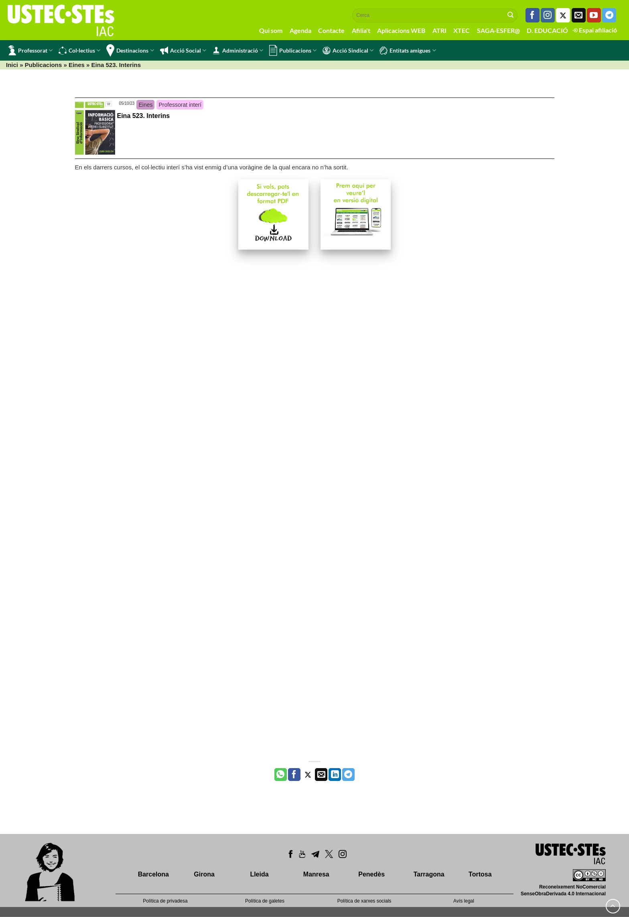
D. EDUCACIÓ (547, 30)
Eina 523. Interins (143, 115)
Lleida (259, 874)
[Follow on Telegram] (609, 15)
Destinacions (130, 50)
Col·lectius (79, 51)
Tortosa (480, 874)
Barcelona (153, 874)
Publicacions (293, 50)
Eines (77, 64)
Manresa (316, 874)
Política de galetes (264, 901)
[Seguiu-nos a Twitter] (563, 15)
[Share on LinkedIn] (335, 774)
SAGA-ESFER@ (498, 30)
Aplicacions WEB (401, 30)
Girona (204, 874)
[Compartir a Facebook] (294, 774)
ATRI (439, 30)
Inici (12, 64)
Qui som (270, 30)
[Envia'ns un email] (579, 15)
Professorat (30, 50)
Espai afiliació (594, 30)
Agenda (300, 30)
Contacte (331, 30)
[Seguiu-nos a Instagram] (548, 15)
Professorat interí (179, 105)
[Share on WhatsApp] (280, 774)
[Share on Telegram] (348, 774)
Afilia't (361, 30)
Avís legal (463, 901)
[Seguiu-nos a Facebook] (533, 15)
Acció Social (183, 51)
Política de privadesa (165, 901)
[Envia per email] (321, 774)
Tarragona (429, 874)
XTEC (461, 30)
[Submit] (510, 15)
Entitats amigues (407, 51)
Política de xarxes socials (364, 901)
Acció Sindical (348, 51)
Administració (237, 51)
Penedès (371, 874)
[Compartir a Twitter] (308, 774)
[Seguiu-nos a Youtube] (594, 15)
